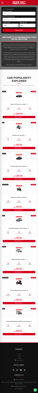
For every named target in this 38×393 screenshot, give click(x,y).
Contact (19, 358)
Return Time (23, 22)
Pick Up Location (7, 11)
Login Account (19, 360)
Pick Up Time (6, 22)
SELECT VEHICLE (19, 303)
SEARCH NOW (19, 30)
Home (19, 354)
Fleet (19, 356)
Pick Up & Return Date (9, 16)
